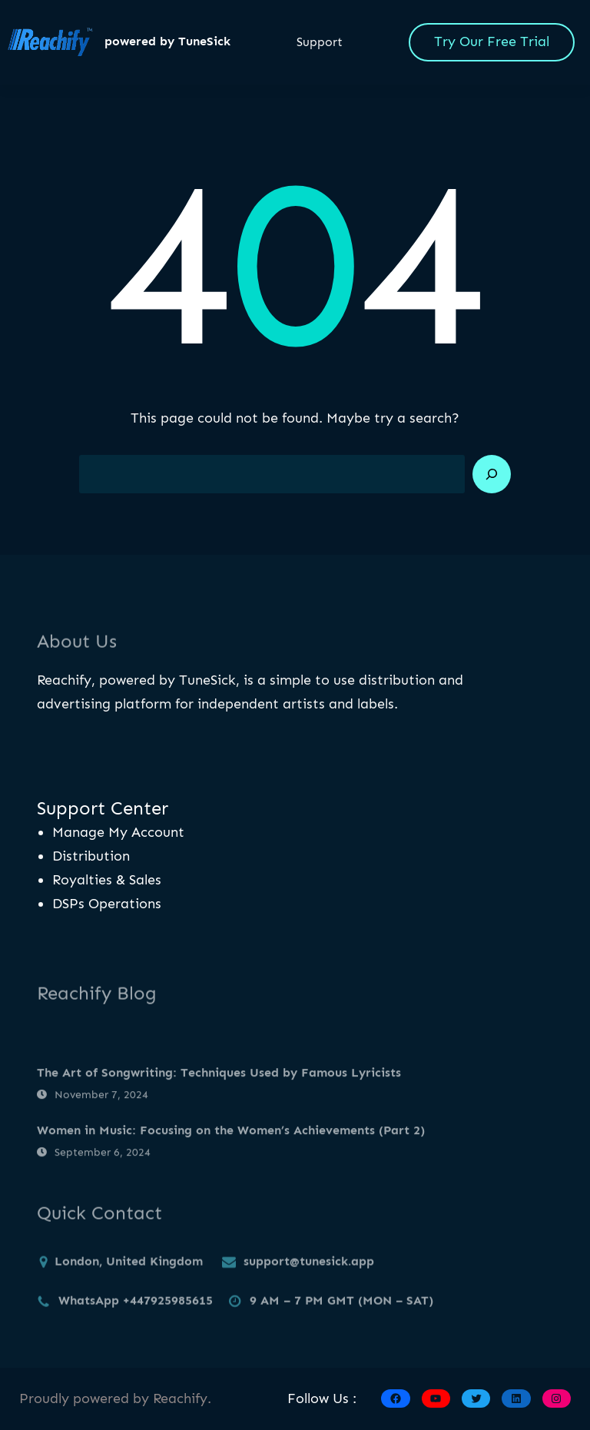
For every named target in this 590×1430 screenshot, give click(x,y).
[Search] (491, 474)
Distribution (91, 856)
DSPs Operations (106, 903)
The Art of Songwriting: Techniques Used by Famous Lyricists (219, 1097)
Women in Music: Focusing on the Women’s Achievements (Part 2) (231, 1155)
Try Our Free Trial (491, 41)
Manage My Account (118, 832)
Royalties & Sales (106, 879)
